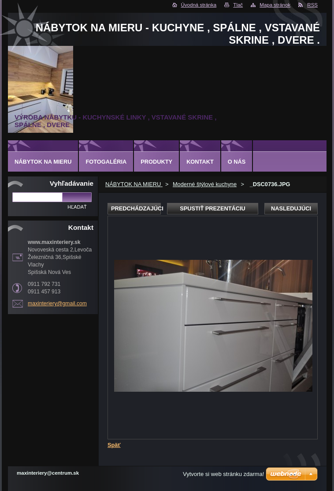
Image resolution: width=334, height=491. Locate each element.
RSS (312, 4)
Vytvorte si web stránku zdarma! (223, 474)
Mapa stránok (275, 4)
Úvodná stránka (199, 4)
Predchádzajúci (136, 208)
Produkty (156, 161)
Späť (114, 445)
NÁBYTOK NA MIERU (134, 184)
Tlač (238, 4)
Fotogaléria (105, 161)
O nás (237, 161)
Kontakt (200, 161)
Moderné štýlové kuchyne (205, 184)
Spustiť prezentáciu (212, 208)
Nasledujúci (291, 208)
